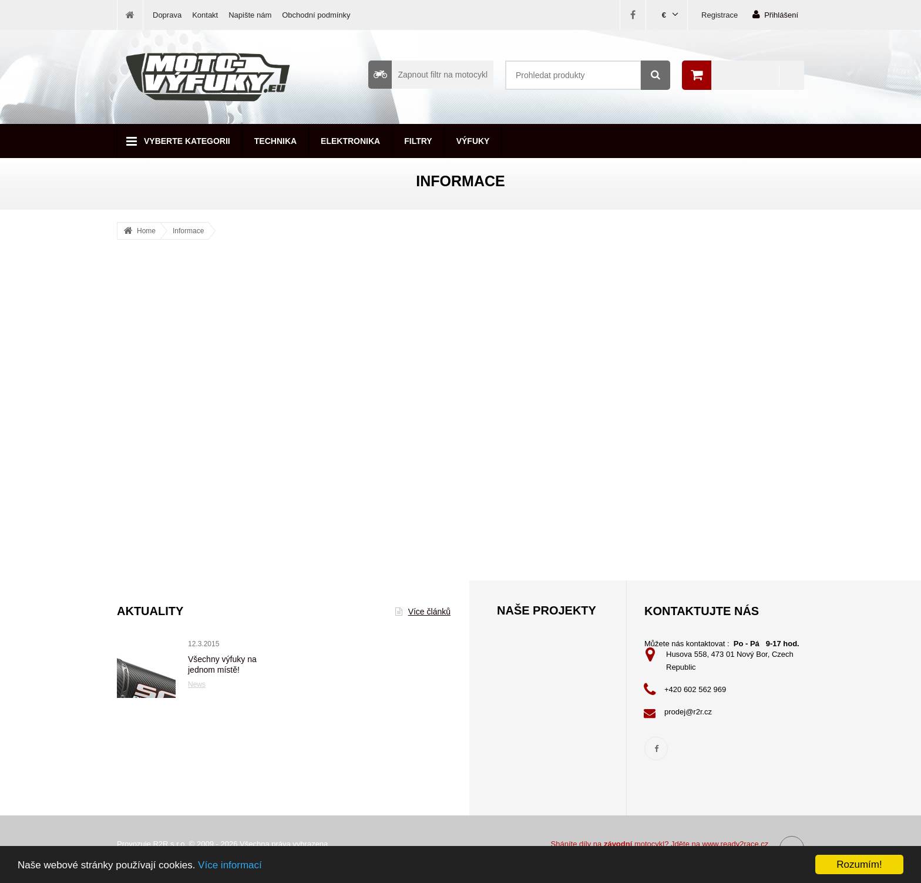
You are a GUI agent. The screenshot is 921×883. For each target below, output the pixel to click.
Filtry (418, 141)
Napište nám (249, 15)
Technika (275, 141)
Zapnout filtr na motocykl (428, 75)
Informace (188, 231)
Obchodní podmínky (316, 15)
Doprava (167, 15)
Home (146, 231)
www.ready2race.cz (735, 844)
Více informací (230, 868)
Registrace (719, 15)
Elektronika (350, 141)
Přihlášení (775, 14)
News (197, 684)
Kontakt (205, 15)
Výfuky (473, 141)
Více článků (423, 611)
